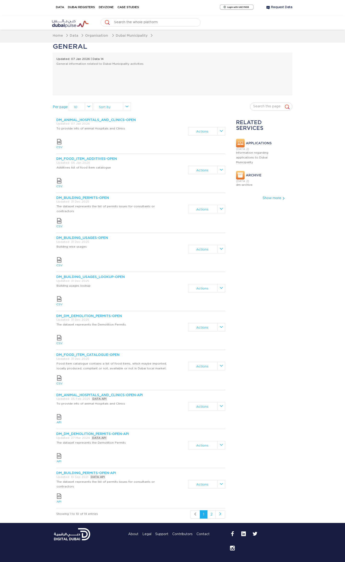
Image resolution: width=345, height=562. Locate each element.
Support (161, 534)
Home (58, 35)
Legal (146, 534)
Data (60, 7)
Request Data (281, 7)
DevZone (106, 7)
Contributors (182, 534)
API (58, 419)
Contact (203, 534)
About (133, 534)
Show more (274, 198)
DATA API (99, 399)
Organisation (97, 35)
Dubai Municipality (132, 35)
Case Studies (128, 7)
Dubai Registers (81, 7)
